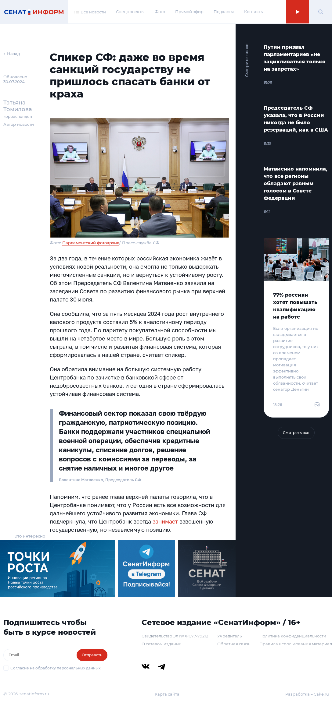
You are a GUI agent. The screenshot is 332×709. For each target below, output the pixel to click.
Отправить (92, 655)
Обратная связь (233, 643)
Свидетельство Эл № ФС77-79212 (175, 635)
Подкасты (224, 11)
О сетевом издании (162, 643)
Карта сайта (167, 694)
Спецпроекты (130, 11)
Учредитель (229, 635)
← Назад (11, 53)
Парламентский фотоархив (90, 242)
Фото (160, 11)
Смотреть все (296, 432)
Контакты (254, 11)
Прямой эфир (189, 11)
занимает (165, 521)
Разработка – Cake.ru (307, 694)
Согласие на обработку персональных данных (55, 668)
